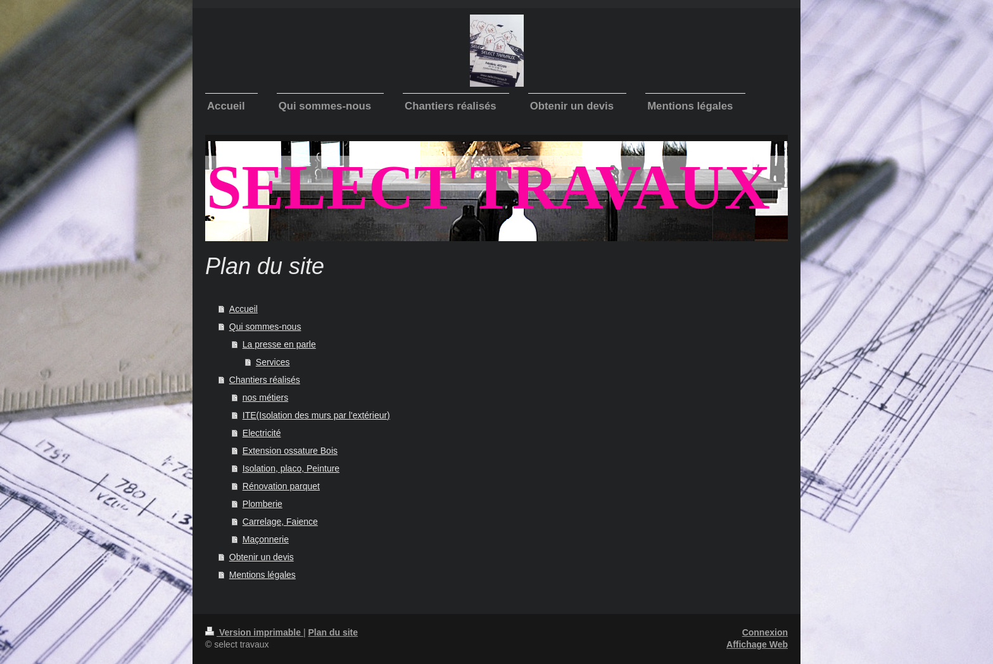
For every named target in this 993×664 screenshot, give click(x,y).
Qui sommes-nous (265, 327)
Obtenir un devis (261, 557)
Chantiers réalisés (264, 380)
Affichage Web (757, 644)
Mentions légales (262, 575)
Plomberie (262, 504)
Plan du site (333, 632)
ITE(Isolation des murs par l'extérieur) (316, 415)
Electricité (262, 433)
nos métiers (265, 397)
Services (273, 362)
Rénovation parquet (281, 486)
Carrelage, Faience (280, 522)
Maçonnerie (266, 539)
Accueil (243, 309)
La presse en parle (279, 344)
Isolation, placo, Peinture (291, 468)
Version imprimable (254, 632)
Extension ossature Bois (290, 451)
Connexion (765, 632)
